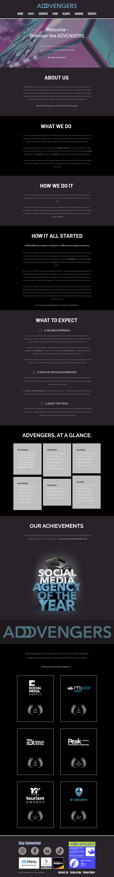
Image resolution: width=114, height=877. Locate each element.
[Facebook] (35, 851)
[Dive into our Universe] (56, 57)
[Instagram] (22, 851)
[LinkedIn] (47, 851)
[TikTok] (60, 851)
